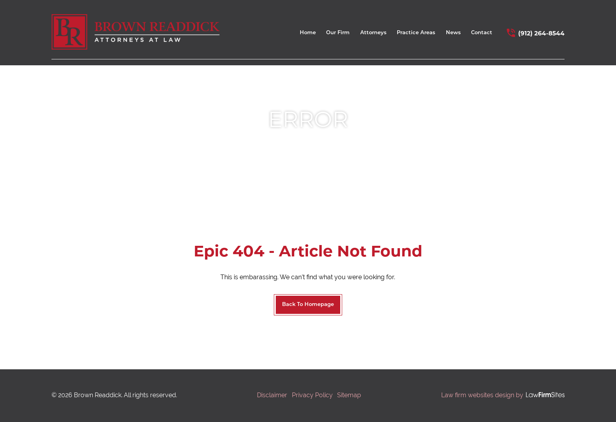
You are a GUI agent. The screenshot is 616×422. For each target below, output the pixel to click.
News (453, 32)
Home (308, 32)
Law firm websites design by (482, 395)
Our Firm (338, 32)
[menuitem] (308, 34)
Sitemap (349, 395)
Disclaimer (272, 395)
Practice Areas (416, 32)
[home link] (135, 32)
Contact (481, 32)
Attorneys (373, 32)
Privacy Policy (312, 395)
